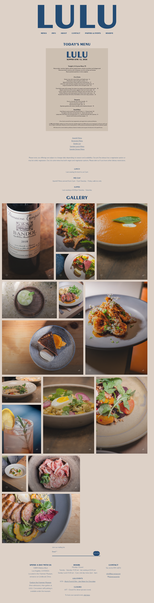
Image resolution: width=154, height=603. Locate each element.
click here (87, 595)
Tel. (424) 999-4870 (113, 568)
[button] (49, 275)
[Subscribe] (96, 553)
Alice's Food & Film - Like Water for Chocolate (79, 581)
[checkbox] (6, 275)
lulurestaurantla (114, 577)
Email (54, 551)
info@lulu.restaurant (113, 574)
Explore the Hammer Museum (40, 582)
